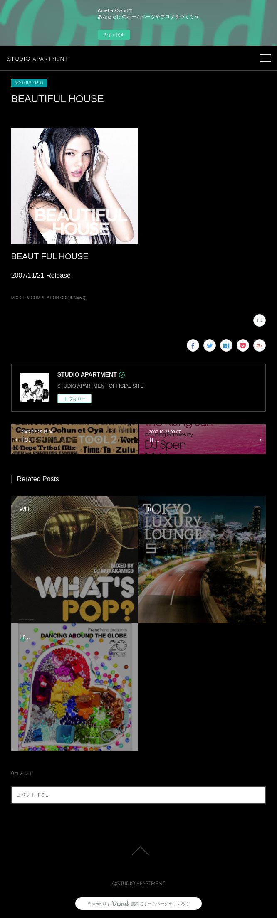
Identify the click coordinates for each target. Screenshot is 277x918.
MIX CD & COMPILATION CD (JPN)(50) (48, 297)
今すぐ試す (114, 34)
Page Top (138, 850)
